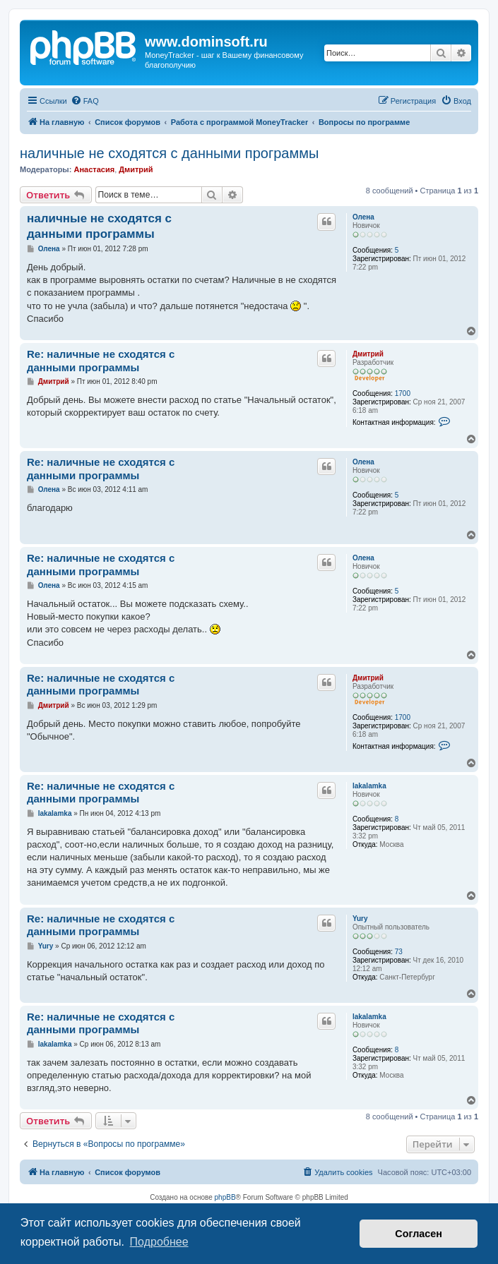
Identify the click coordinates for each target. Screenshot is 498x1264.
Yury (360, 918)
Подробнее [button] (159, 1242)
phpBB (225, 1197)
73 (399, 952)
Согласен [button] (418, 1233)
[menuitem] (85, 100)
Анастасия (93, 169)
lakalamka (369, 786)
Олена (363, 217)
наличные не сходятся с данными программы (169, 153)
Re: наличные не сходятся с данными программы (100, 360)
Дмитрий (136, 169)
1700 (402, 393)
